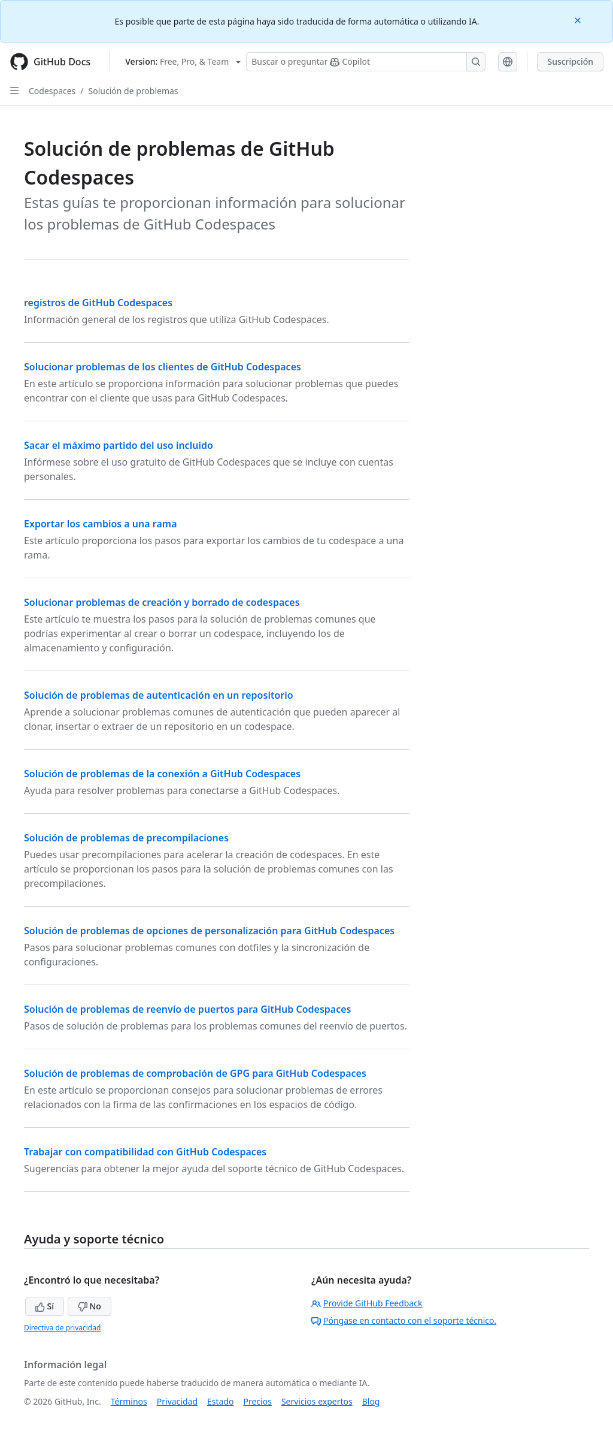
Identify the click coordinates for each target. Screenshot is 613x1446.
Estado (220, 1401)
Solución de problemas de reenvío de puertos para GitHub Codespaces (187, 1009)
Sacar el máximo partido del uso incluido (118, 445)
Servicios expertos (317, 1401)
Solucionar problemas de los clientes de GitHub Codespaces (162, 366)
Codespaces (52, 90)
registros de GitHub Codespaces (98, 302)
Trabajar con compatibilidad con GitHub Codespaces (145, 1151)
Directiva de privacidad (62, 1328)
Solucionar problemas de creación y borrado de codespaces (162, 602)
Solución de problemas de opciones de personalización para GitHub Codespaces (209, 930)
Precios (258, 1401)
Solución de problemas (133, 90)
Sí (44, 1306)
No (89, 1306)
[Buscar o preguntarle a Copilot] (365, 61)
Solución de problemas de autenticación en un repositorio (158, 695)
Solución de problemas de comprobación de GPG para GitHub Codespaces (195, 1073)
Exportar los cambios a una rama (100, 523)
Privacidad (177, 1401)
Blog (371, 1401)
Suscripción (570, 61)
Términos (129, 1401)
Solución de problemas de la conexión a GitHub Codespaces (162, 773)
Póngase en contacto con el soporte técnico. (403, 1320)
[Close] (578, 19)
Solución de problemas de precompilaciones (126, 837)
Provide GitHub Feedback (367, 1303)
